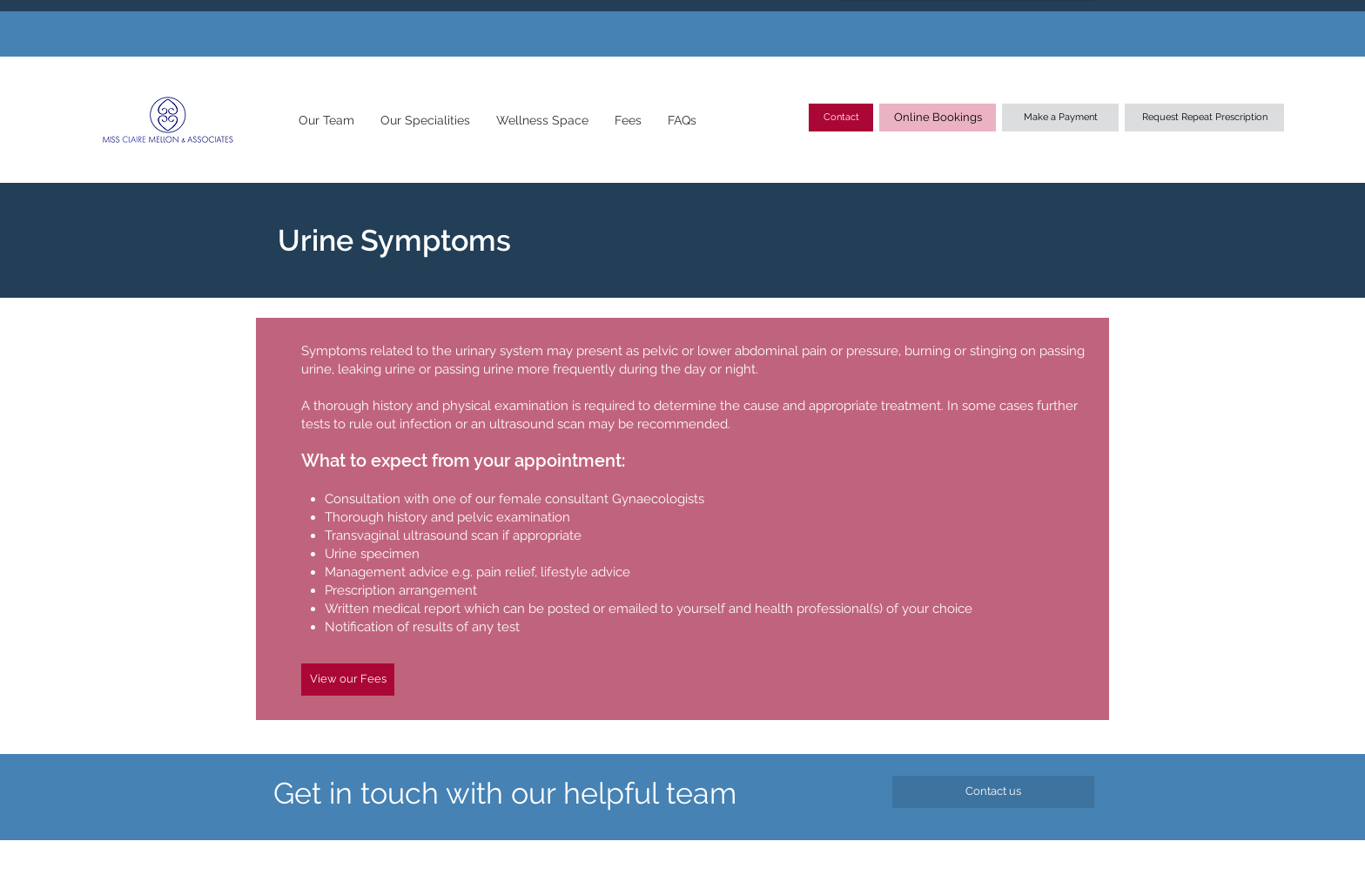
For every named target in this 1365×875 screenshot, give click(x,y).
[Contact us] (993, 792)
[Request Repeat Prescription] (1204, 117)
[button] (326, 120)
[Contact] (841, 117)
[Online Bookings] (937, 117)
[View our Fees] (347, 679)
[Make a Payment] (1060, 117)
